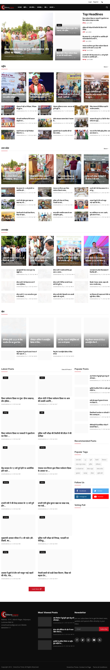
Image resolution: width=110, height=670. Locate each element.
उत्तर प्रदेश (78, 460)
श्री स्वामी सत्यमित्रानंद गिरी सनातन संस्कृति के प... (25, 120)
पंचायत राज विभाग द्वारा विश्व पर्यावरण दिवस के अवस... (61, 189)
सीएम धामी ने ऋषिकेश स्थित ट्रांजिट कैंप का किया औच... (40, 259)
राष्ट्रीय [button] (25, 7)
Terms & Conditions (100, 668)
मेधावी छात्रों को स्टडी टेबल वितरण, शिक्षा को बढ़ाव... (25, 214)
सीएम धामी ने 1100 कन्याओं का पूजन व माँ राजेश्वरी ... (26, 295)
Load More (37, 590)
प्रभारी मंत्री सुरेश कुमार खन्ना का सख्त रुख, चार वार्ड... (54, 504)
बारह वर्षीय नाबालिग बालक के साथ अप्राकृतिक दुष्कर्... (62, 214)
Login (90, 2)
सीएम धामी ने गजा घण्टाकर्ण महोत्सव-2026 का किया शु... (95, 259)
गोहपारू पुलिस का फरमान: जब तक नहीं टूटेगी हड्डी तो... (63, 107)
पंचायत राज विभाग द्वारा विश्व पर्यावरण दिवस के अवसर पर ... (55, 469)
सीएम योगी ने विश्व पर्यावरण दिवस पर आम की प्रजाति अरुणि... (54, 400)
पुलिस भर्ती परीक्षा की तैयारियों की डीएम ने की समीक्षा (55, 434)
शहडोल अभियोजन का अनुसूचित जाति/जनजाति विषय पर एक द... (95, 94)
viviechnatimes (8, 56)
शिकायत (104, 460)
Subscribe (103, 630)
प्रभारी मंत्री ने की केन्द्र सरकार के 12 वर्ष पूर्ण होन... (17, 504)
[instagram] (88, 640)
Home (20, 7)
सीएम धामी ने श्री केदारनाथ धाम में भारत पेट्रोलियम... (25, 283)
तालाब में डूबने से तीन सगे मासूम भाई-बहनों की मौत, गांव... (17, 574)
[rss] (99, 640)
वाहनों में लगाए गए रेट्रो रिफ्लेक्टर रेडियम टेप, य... (25, 132)
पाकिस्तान (98, 464)
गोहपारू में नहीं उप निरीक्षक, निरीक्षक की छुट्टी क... (26, 107)
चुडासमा (78, 473)
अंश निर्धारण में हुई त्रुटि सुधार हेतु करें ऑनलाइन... (63, 620)
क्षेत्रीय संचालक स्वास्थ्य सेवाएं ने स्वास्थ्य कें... (63, 120)
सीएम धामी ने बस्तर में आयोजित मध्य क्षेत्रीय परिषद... (13, 95)
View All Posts (67, 369)
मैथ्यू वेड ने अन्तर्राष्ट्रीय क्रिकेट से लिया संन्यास (62, 353)
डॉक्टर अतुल (90, 469)
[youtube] (94, 640)
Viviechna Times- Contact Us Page (79, 668)
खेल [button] (46, 7)
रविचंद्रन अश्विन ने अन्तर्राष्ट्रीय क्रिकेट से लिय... (40, 341)
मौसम (92, 473)
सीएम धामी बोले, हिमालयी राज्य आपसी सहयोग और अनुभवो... (63, 295)
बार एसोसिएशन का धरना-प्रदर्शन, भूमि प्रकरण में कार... (99, 214)
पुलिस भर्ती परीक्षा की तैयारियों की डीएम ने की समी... (95, 177)
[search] (107, 7)
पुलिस (90, 464)
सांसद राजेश (100, 469)
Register (95, 2)
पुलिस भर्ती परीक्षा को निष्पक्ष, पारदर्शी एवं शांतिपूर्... (53, 539)
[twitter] (82, 640)
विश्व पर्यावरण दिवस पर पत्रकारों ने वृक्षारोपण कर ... (67, 177)
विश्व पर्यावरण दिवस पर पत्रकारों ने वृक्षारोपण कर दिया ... (18, 434)
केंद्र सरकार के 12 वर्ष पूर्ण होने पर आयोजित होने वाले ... (17, 469)
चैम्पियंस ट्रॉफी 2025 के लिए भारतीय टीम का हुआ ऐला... (13, 341)
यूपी (91, 460)
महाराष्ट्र (85, 473)
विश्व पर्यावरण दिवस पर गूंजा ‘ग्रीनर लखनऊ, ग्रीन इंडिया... (18, 400)
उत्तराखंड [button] (40, 7)
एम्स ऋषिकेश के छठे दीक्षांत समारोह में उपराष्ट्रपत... (39, 95)
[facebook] (77, 640)
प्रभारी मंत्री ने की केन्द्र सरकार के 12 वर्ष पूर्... (99, 189)
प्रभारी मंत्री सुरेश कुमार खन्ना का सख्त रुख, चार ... (24, 201)
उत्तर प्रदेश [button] (32, 7)
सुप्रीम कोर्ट (100, 473)
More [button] (105, 67)
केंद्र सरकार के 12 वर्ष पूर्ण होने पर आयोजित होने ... (25, 189)
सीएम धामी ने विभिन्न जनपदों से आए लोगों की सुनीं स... (62, 283)
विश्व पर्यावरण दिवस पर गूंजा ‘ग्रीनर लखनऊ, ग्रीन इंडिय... (67, 29)
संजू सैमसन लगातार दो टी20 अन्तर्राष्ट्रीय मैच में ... (95, 341)
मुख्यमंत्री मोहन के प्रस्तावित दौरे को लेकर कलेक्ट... (62, 132)
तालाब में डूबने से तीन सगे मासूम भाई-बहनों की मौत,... (98, 201)
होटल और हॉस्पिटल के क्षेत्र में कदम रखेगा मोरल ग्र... (63, 631)
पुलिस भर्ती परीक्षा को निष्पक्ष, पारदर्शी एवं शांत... (61, 201)
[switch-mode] (102, 2)
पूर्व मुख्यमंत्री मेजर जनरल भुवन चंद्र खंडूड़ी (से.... (25, 271)
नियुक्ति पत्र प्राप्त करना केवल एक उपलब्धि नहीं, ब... (68, 259)
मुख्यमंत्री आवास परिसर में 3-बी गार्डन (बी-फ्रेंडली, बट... (17, 539)
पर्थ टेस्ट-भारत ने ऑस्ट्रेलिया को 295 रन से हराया (68, 341)
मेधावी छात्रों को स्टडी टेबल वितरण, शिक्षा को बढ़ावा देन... (54, 574)
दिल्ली (96, 460)
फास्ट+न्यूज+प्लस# (80, 464)
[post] (27, 36)
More (52, 7)
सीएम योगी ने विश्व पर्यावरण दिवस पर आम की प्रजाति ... (39, 177)
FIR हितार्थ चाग (79, 469)
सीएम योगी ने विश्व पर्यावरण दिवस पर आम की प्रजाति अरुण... (67, 54)
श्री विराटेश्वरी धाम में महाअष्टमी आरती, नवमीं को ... (68, 95)
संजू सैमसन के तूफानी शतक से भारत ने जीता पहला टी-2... (26, 353)
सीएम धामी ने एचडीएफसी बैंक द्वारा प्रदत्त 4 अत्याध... (62, 271)
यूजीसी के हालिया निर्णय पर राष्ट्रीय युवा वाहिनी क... (63, 643)
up (85, 460)
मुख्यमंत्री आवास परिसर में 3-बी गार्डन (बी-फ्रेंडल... (13, 259)
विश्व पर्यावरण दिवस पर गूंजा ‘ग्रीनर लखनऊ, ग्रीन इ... (12, 177)
